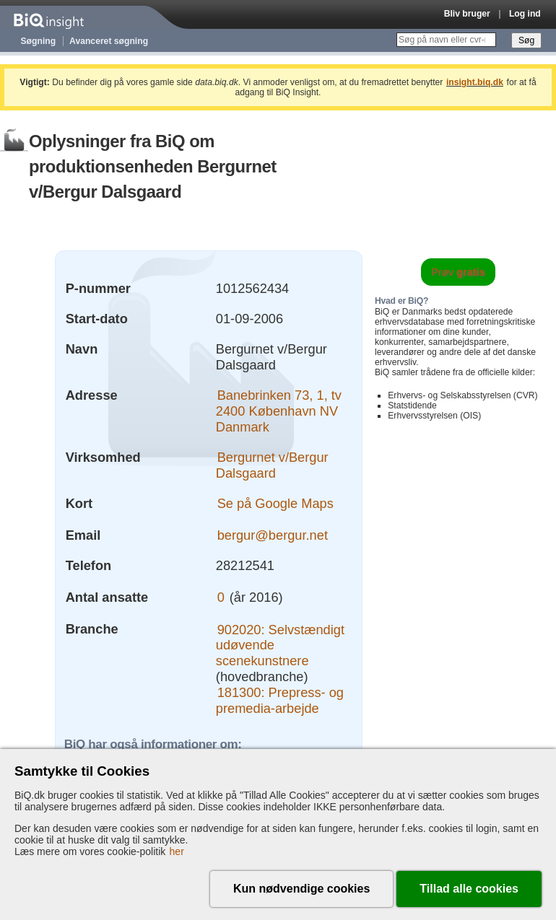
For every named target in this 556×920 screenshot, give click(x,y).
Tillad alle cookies (469, 888)
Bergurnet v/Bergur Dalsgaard (272, 465)
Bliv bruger (467, 14)
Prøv (458, 272)
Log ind (525, 14)
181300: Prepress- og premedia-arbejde (280, 700)
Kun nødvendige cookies (301, 888)
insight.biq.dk (474, 82)
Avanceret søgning (108, 41)
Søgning (38, 41)
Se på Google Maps (275, 503)
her (177, 851)
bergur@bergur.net (272, 535)
